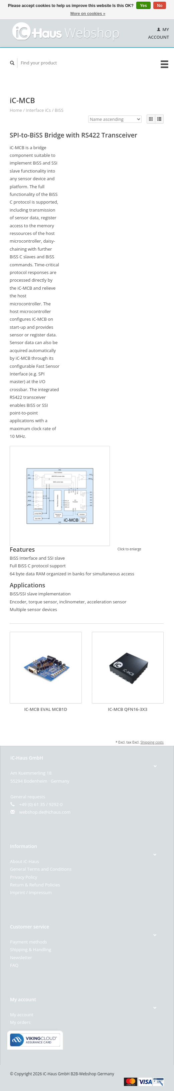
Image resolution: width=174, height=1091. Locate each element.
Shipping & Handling (30, 949)
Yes (143, 5)
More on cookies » (88, 13)
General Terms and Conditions (40, 869)
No (159, 5)
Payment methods (28, 942)
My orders (20, 1022)
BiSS (59, 110)
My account (21, 1015)
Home (16, 110)
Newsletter (21, 957)
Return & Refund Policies (35, 885)
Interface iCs (38, 110)
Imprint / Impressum (31, 892)
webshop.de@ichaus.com (44, 812)
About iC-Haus (24, 861)
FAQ (14, 965)
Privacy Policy (23, 877)
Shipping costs (152, 742)
